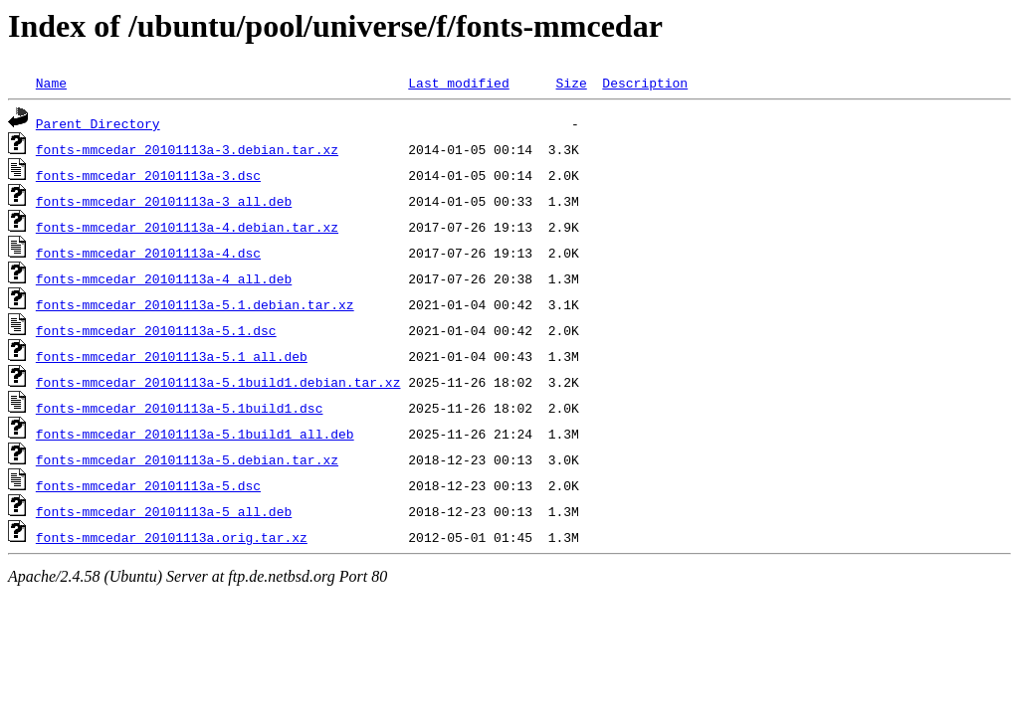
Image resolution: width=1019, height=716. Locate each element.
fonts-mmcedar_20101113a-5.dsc (148, 485)
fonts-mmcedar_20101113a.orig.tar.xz (171, 537)
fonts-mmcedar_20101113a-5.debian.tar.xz (187, 459)
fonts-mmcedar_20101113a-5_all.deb (164, 511)
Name (51, 82)
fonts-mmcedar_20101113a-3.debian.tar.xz (187, 149)
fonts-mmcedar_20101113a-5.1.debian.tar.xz (195, 304)
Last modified (458, 82)
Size (570, 82)
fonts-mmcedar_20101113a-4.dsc (148, 253)
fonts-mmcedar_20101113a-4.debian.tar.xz (187, 227)
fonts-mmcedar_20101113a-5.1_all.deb (171, 356)
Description (645, 82)
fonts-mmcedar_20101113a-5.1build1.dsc (179, 408)
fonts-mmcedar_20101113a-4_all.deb (164, 278)
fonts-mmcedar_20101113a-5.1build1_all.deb (195, 434)
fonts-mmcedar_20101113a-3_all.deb (164, 201)
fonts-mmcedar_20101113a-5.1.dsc (156, 330)
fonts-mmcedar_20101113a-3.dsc (148, 175)
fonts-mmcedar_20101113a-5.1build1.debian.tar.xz (218, 382)
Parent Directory (98, 123)
